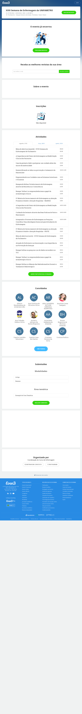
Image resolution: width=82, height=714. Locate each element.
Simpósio (24, 495)
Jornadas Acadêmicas (27, 501)
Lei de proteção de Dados (46, 519)
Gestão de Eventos (46, 493)
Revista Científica (46, 487)
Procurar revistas (41, 50)
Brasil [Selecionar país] (10, 505)
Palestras (24, 506)
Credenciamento (46, 510)
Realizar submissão (41, 403)
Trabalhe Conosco (14, 519)
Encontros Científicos (27, 508)
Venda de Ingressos (47, 491)
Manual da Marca (25, 519)
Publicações (45, 485)
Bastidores (69, 519)
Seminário (24, 497)
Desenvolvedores (67, 497)
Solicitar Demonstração (68, 489)
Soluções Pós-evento (47, 495)
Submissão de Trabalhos (48, 497)
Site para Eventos (46, 506)
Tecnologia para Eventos (48, 499)
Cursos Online (25, 503)
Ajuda (64, 499)
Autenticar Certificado (68, 495)
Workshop (24, 499)
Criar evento (65, 485)
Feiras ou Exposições (27, 510)
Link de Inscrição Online (48, 503)
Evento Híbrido (25, 491)
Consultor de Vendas (68, 491)
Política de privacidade (59, 519)
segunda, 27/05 (23, 143)
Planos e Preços (66, 493)
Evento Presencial (26, 487)
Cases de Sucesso (67, 487)
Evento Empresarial (26, 485)
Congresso (24, 493)
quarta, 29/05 (59, 143)
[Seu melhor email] (35, 71)
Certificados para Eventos (48, 508)
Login (77, 2)
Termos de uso (34, 519)
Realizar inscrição (69, 12)
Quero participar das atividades (41, 274)
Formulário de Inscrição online (49, 501)
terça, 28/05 (41, 143)
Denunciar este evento (41, 475)
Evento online (25, 489)
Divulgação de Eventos (47, 489)
